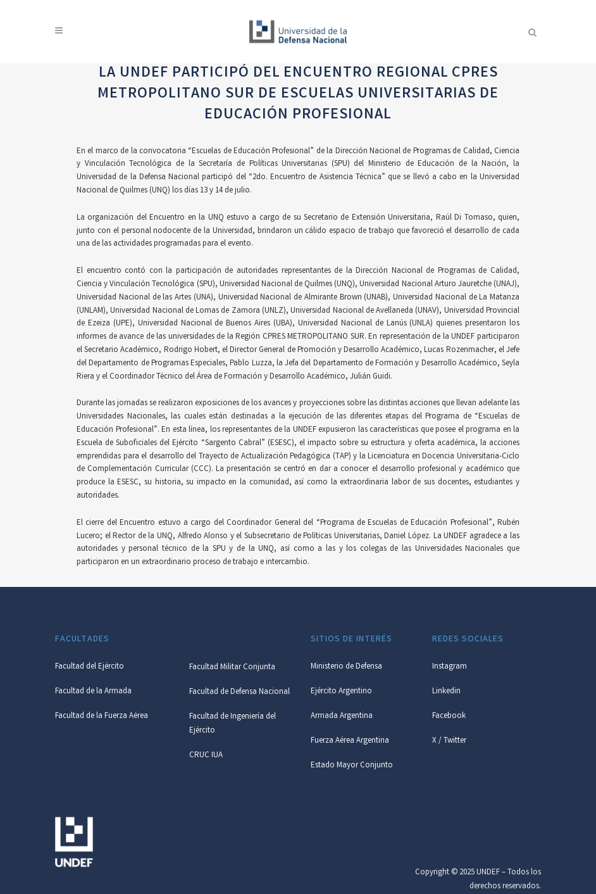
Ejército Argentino (341, 692)
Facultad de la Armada (93, 692)
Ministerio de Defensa (346, 667)
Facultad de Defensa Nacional (239, 692)
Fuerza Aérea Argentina (350, 741)
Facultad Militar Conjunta (232, 668)
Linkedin (446, 692)
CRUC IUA (206, 756)
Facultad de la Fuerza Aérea (101, 716)
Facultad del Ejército (89, 667)
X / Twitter (449, 741)
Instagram (449, 667)
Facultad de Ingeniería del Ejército (232, 724)
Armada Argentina (342, 716)
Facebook (449, 716)
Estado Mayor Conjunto (352, 766)
